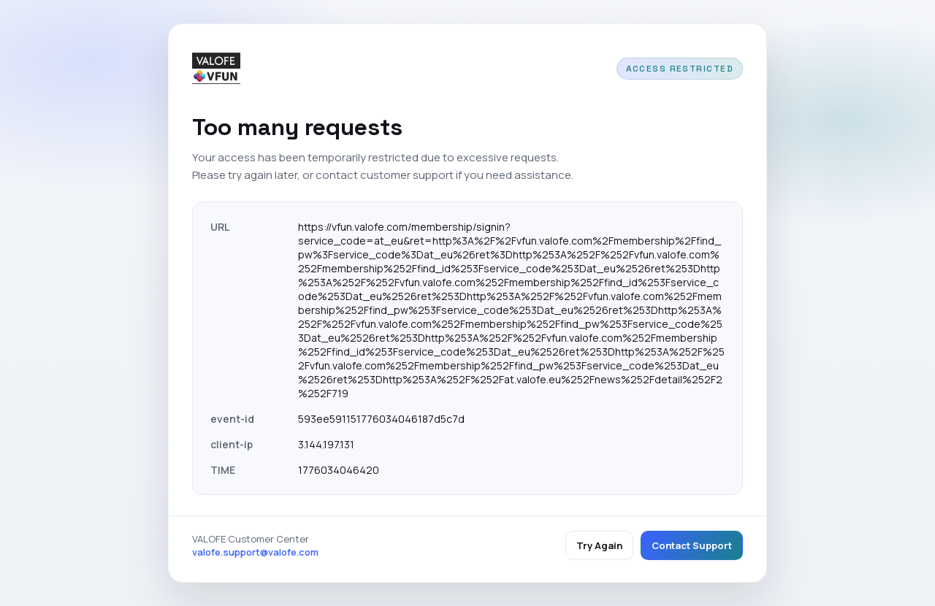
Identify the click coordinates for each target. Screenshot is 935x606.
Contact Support (692, 545)
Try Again (599, 545)
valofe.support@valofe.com (255, 552)
